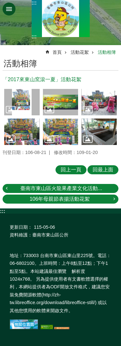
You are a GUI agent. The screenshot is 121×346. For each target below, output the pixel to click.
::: (34, 2)
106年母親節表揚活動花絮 (60, 199)
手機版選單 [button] (9, 9)
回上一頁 (71, 169)
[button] (22, 102)
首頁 (57, 52)
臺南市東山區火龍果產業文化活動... (61, 188)
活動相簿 (107, 52)
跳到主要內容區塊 (3, 3)
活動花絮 (80, 52)
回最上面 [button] (103, 169)
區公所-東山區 (61, 18)
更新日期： (21, 227)
